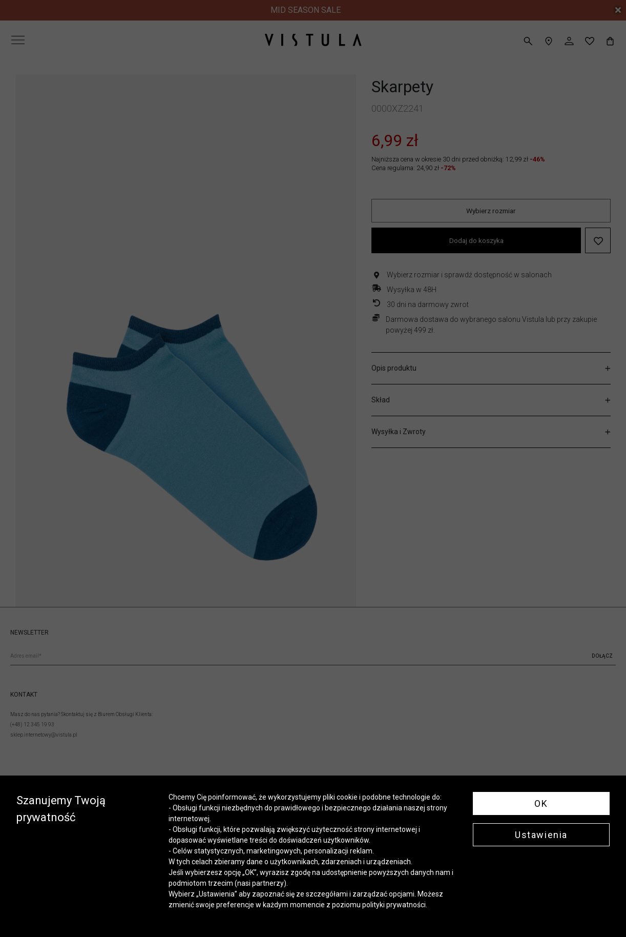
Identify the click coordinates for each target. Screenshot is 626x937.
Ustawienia (541, 834)
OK (541, 803)
